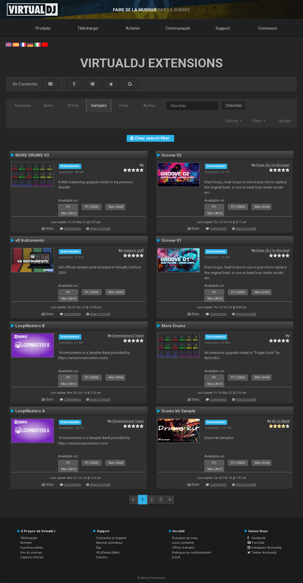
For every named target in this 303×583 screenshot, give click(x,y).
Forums (101, 557)
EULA (176, 557)
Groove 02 (172, 155)
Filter (259, 120)
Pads (124, 105)
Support (223, 28)
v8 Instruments (29, 240)
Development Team (128, 336)
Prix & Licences (31, 552)
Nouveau (23, 105)
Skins (48, 105)
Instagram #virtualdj (264, 547)
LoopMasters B (30, 325)
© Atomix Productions (151, 578)
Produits (43, 28)
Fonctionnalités (31, 547)
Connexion (267, 28)
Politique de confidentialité (191, 552)
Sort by (233, 120)
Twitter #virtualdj (262, 552)
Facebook (256, 538)
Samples (99, 105)
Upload (284, 120)
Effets (73, 105)
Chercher (234, 105)
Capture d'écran (32, 557)
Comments (72, 229)
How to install (100, 229)
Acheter (133, 28)
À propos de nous (185, 538)
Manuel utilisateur (109, 543)
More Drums (173, 325)
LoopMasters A (30, 411)
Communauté (178, 28)
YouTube (256, 543)
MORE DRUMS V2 (32, 155)
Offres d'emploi (183, 547)
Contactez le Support (111, 538)
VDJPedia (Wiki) (107, 552)
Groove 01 (172, 240)
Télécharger (88, 28)
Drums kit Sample (179, 411)
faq (98, 547)
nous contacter (183, 543)
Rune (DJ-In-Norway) (273, 165)
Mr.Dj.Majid (281, 421)
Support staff (133, 250)
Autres (149, 105)
